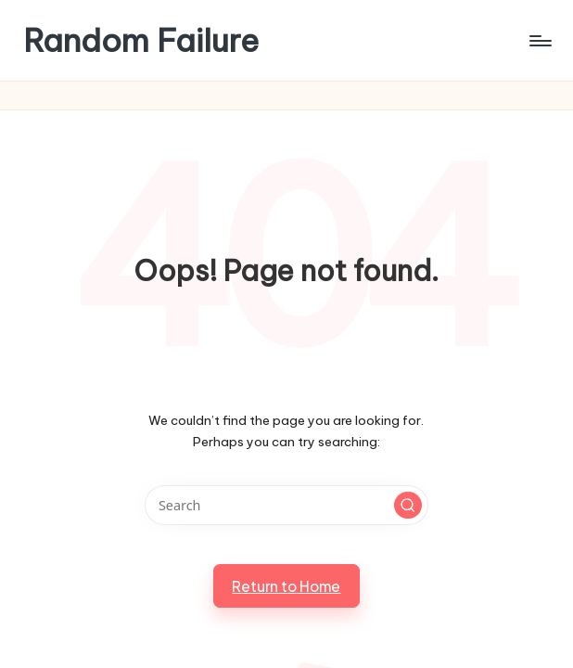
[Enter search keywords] (286, 505)
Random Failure (141, 40)
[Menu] (539, 40)
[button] (408, 506)
